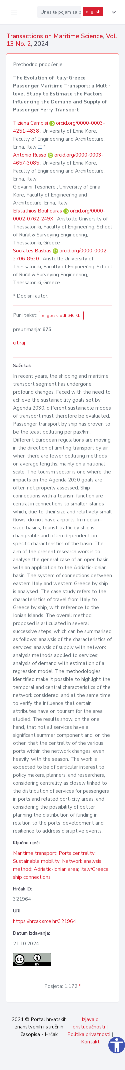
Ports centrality (77, 853)
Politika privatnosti (88, 1034)
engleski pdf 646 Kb (61, 315)
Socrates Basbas (33, 250)
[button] (112, 12)
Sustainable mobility (36, 861)
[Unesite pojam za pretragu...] (59, 12)
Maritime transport (34, 853)
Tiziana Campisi (31, 123)
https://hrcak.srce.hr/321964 (44, 921)
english (93, 11)
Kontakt (90, 1041)
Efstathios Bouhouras (38, 210)
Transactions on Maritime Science (54, 36)
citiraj (19, 342)
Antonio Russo (30, 155)
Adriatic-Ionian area (56, 869)
